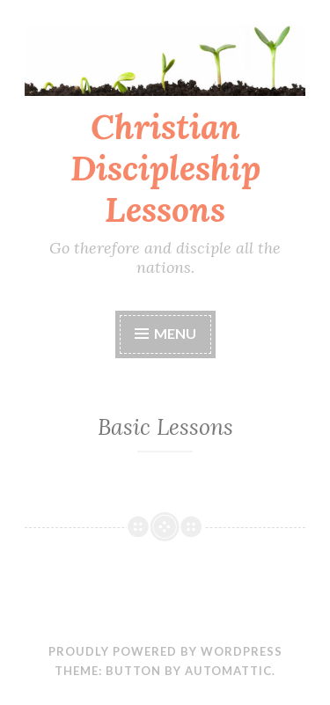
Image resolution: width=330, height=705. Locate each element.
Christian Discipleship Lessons (165, 168)
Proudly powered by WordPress (165, 651)
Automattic (228, 671)
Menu (175, 333)
